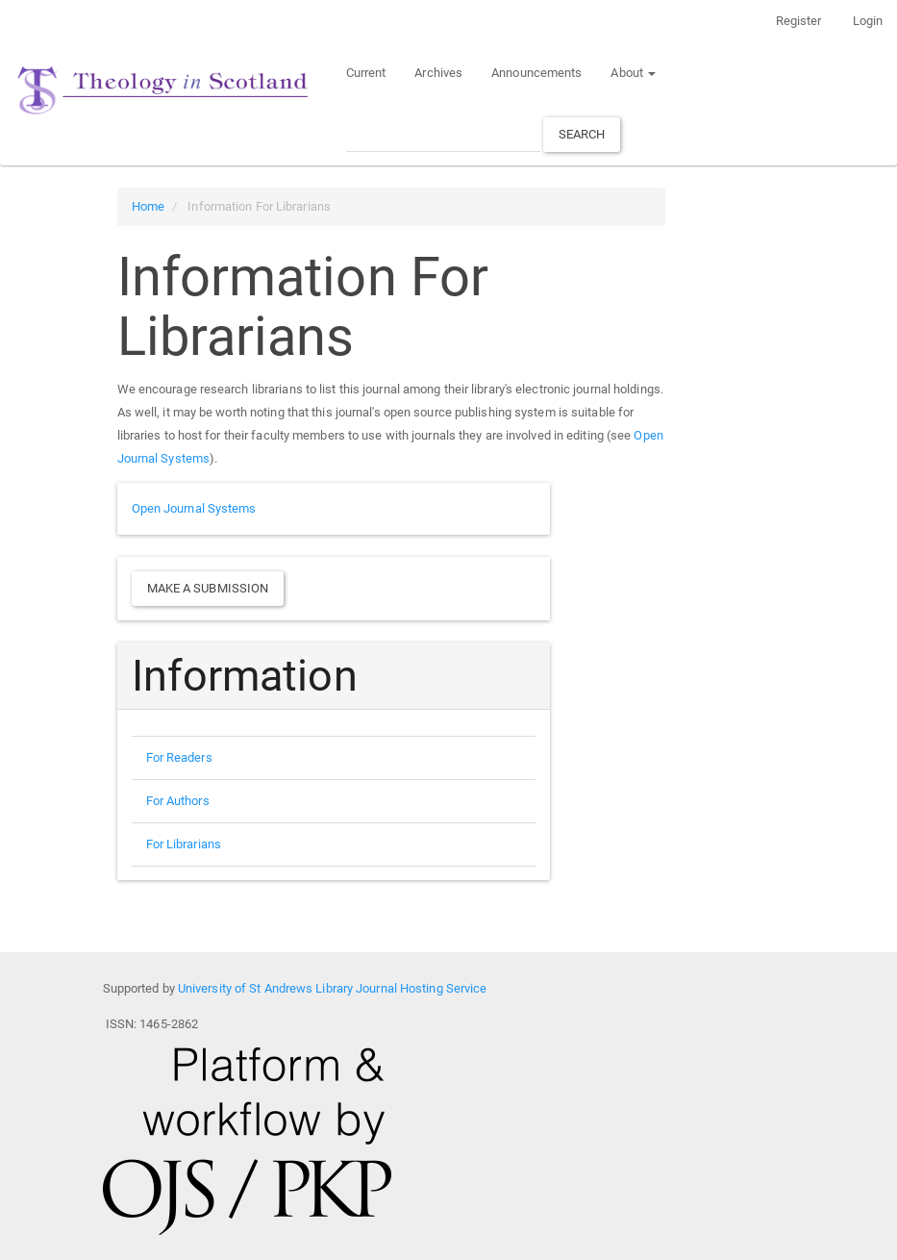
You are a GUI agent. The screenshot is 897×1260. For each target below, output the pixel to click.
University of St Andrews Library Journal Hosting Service (332, 988)
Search (582, 134)
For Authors (178, 801)
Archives (438, 72)
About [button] (633, 72)
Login (868, 20)
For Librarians (183, 844)
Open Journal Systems (194, 508)
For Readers (179, 757)
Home (148, 206)
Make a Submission (208, 588)
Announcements (536, 72)
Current (366, 72)
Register (799, 20)
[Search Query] (443, 134)
